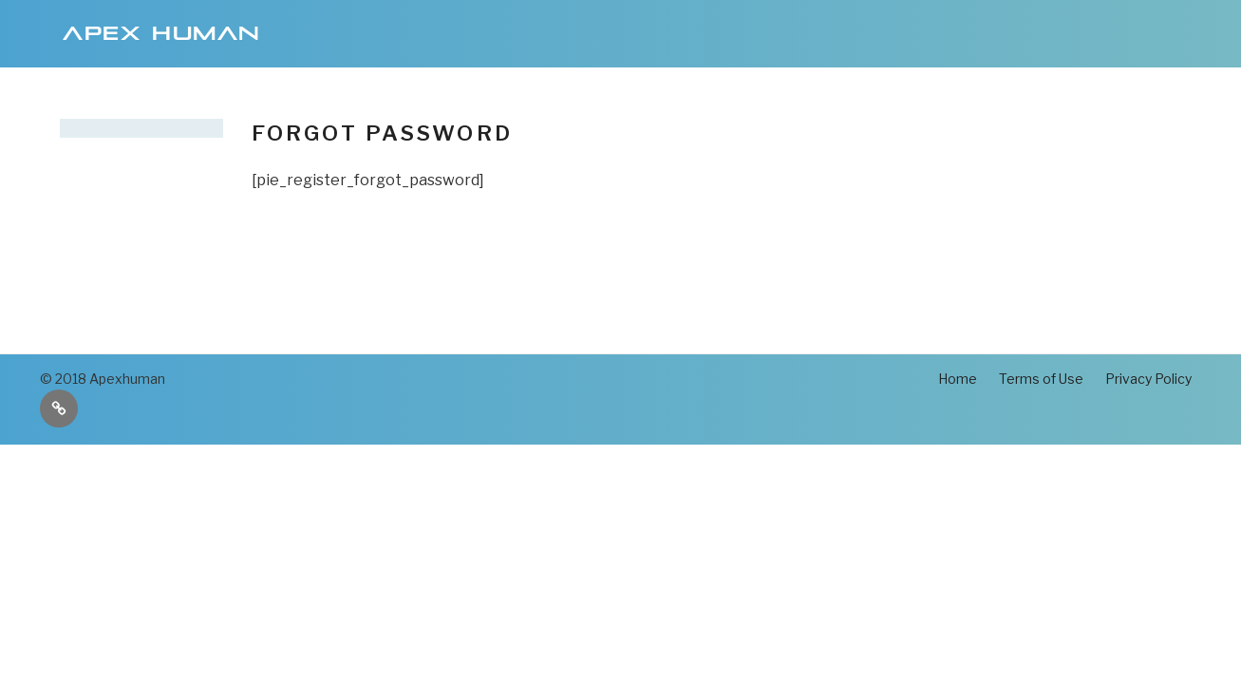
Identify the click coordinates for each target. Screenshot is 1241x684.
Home (957, 378)
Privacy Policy (1148, 378)
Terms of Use (1041, 378)
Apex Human (162, 33)
